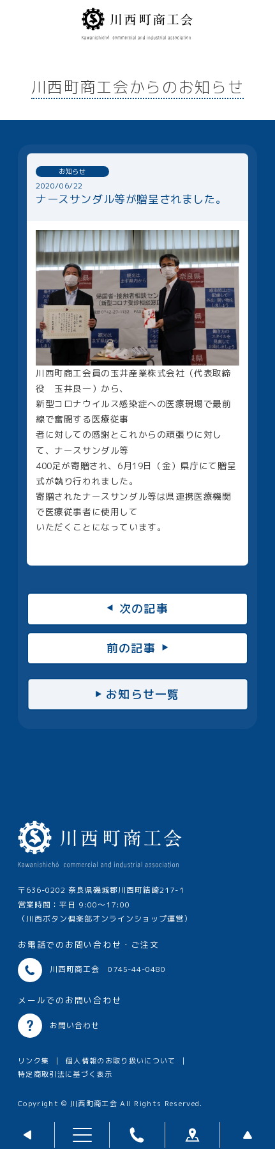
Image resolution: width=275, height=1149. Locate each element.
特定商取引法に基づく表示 (65, 1074)
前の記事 (131, 648)
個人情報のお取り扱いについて (121, 1061)
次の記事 (143, 609)
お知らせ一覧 (143, 694)
